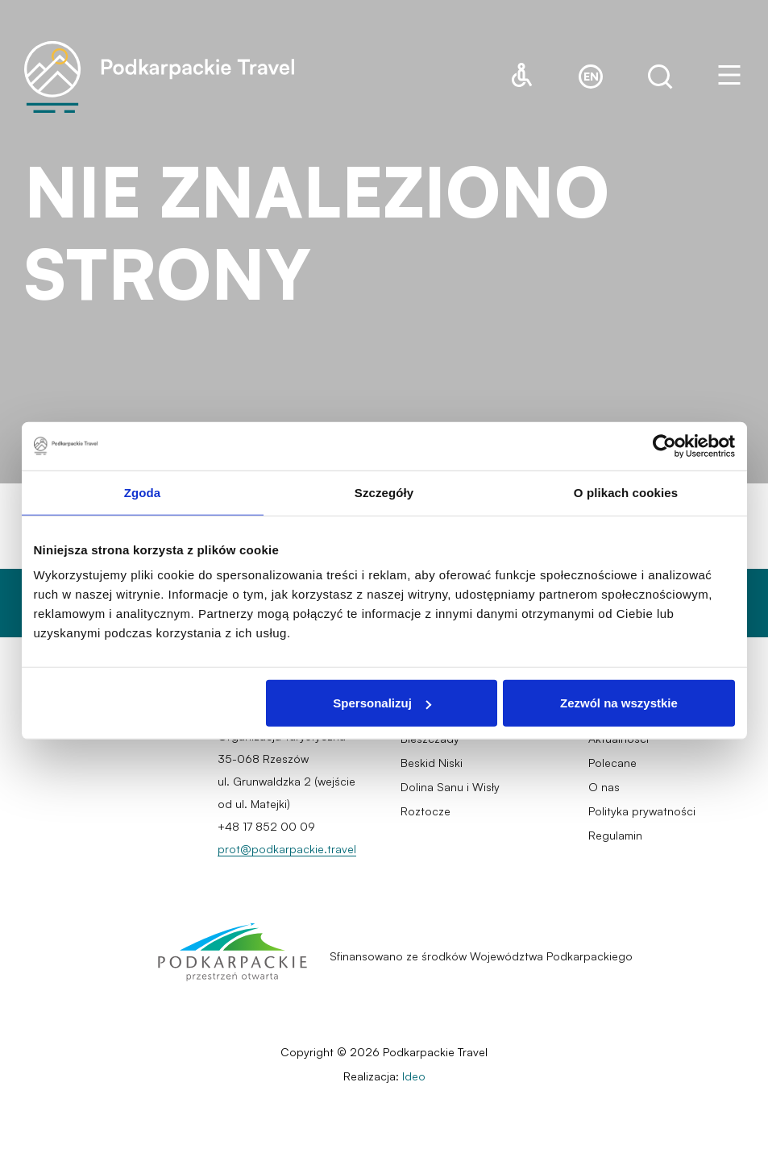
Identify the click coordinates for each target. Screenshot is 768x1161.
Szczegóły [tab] (384, 492)
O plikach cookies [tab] (626, 492)
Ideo (414, 1076)
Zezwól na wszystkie (619, 703)
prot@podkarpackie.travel (287, 849)
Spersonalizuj (382, 703)
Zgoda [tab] (142, 492)
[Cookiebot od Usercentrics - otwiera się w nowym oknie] (664, 445)
